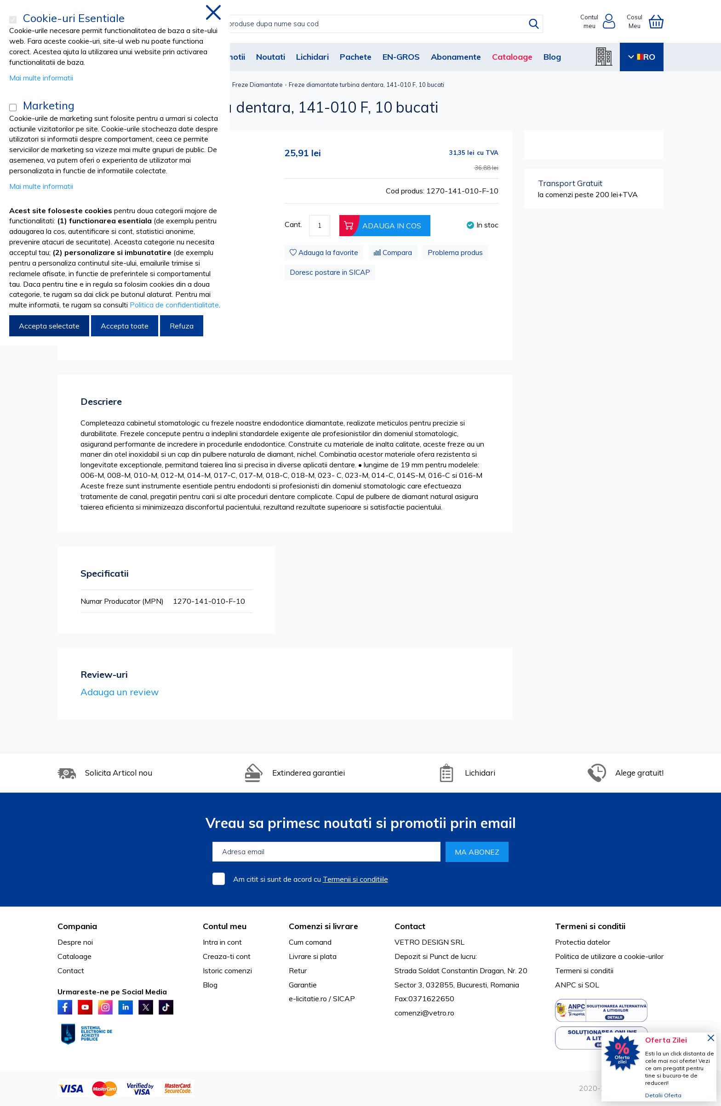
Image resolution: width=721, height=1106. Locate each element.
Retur (298, 970)
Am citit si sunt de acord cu (310, 879)
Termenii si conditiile (355, 879)
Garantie (303, 984)
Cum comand (310, 942)
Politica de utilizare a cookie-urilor (609, 956)
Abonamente (456, 56)
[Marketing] (13, 107)
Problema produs (455, 252)
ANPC (565, 984)
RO (641, 56)
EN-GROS (401, 56)
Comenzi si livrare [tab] (323, 926)
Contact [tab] (410, 926)
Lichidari (312, 56)
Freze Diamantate (257, 84)
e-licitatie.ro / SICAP (322, 998)
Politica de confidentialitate (174, 304)
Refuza (182, 325)
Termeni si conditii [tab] (590, 926)
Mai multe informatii (41, 77)
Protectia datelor (582, 942)
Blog (552, 56)
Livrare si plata (313, 956)
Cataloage (512, 56)
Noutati (270, 56)
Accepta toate (125, 325)
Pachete (356, 56)
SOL (592, 984)
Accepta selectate (49, 325)
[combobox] (370, 24)
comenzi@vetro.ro (424, 1012)
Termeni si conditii (584, 970)
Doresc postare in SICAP (330, 272)
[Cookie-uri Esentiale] (13, 19)
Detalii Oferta (663, 1095)
